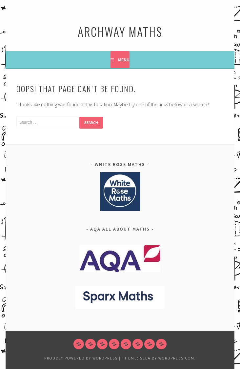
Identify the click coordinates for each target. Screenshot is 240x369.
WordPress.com (176, 358)
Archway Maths (120, 31)
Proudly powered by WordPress (81, 358)
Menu (124, 60)
